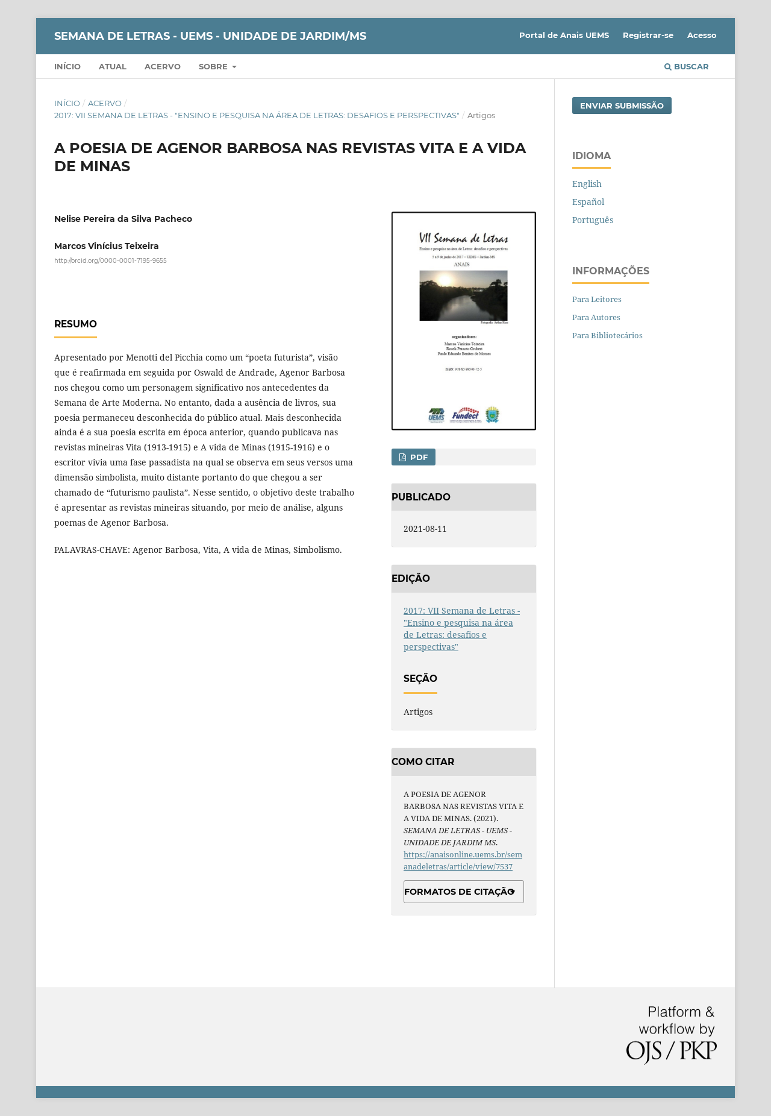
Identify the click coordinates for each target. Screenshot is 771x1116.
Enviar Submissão (622, 105)
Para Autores (596, 317)
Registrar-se (648, 35)
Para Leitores (597, 299)
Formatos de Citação (459, 891)
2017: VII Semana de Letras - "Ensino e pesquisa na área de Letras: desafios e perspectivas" (257, 115)
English (587, 183)
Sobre (214, 66)
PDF (418, 457)
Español (588, 201)
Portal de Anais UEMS (564, 35)
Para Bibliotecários (607, 335)
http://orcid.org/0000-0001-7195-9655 (110, 261)
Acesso (702, 35)
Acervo (163, 66)
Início (67, 66)
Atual (112, 66)
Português (592, 219)
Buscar (686, 66)
